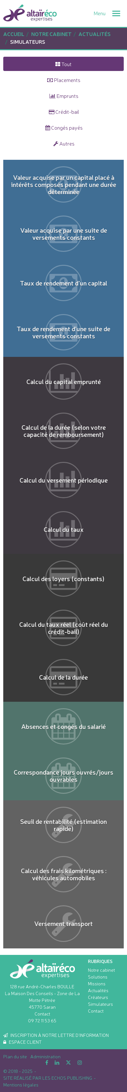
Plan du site (15, 1056)
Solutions (97, 977)
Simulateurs (100, 1004)
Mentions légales (20, 1084)
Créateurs (98, 997)
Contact (42, 1013)
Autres (64, 143)
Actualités (98, 990)
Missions (97, 983)
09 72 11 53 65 (42, 1020)
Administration (45, 1056)
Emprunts (63, 95)
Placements (63, 79)
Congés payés (64, 127)
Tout (63, 63)
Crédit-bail (64, 111)
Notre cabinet (101, 970)
